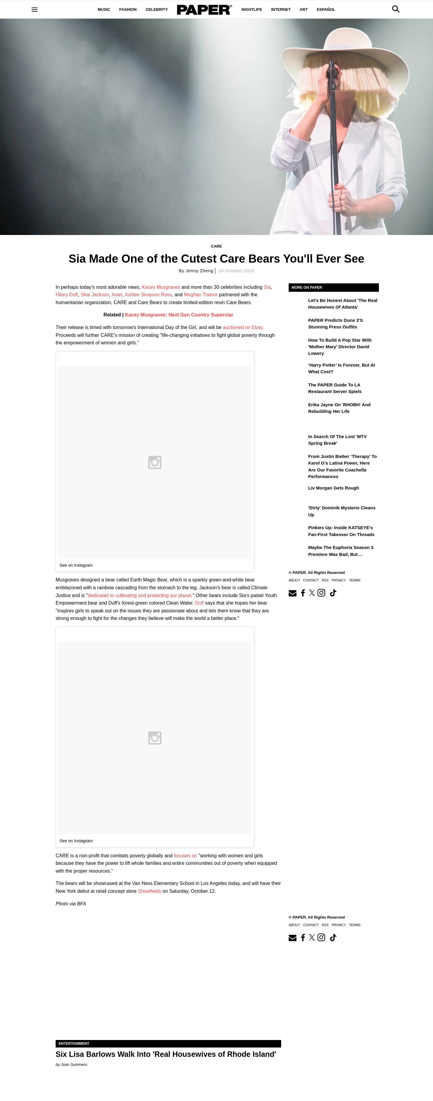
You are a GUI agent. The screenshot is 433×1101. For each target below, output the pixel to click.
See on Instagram (76, 565)
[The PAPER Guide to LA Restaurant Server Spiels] (297, 389)
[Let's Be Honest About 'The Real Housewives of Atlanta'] (297, 304)
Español (326, 9)
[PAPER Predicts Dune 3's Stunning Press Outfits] (297, 324)
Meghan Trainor (201, 294)
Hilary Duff (67, 294)
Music (104, 9)
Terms (355, 580)
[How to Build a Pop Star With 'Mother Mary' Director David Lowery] (297, 344)
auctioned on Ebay (242, 327)
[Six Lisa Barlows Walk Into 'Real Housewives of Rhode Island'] (168, 983)
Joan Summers (74, 1064)
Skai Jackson (95, 294)
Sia (267, 287)
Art (304, 9)
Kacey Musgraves (161, 287)
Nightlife (251, 9)
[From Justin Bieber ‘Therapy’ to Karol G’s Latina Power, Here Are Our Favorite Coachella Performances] (297, 460)
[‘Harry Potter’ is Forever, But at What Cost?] (297, 369)
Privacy (339, 580)
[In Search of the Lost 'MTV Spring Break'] (297, 440)
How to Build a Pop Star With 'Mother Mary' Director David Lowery (340, 346)
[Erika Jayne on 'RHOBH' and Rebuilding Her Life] (297, 408)
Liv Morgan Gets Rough (333, 487)
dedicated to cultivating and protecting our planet (139, 595)
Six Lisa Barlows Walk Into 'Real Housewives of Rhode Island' (166, 1054)
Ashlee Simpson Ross (148, 294)
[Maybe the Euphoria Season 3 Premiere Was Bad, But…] (297, 551)
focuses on (185, 855)
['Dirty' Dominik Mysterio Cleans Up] (297, 512)
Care (216, 246)
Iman (117, 294)
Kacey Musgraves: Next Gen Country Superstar (179, 314)
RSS (325, 580)
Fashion (128, 9)
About (294, 580)
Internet (281, 9)
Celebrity (157, 9)
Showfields (149, 891)
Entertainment (74, 1044)
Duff (199, 602)
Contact (311, 580)
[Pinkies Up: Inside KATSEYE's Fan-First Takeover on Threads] (297, 531)
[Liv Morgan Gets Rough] (297, 492)
